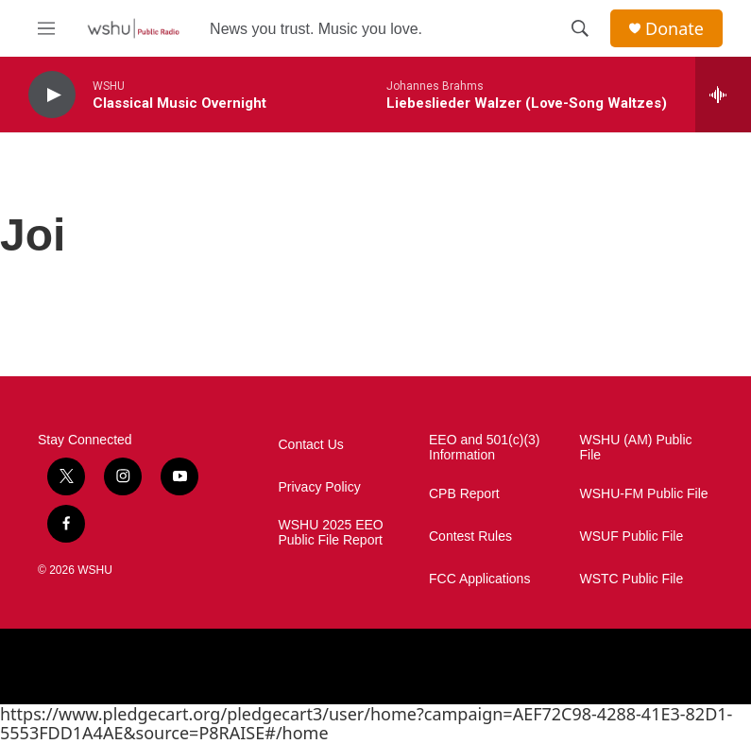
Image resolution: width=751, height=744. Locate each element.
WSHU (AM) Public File (636, 447)
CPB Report (464, 494)
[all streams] (723, 94)
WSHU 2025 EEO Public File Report (331, 532)
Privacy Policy (320, 487)
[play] (52, 95)
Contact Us (311, 445)
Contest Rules (470, 536)
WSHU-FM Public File (644, 494)
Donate (674, 29)
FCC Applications (479, 579)
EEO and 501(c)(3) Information (484, 447)
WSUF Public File (632, 536)
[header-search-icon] (580, 28)
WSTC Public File (632, 579)
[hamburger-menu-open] (46, 28)
